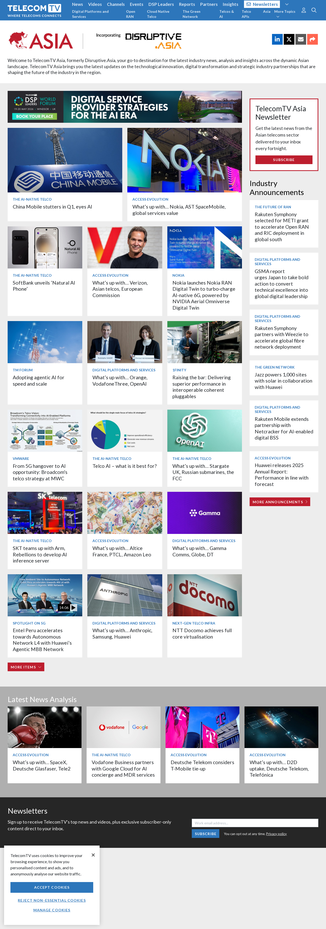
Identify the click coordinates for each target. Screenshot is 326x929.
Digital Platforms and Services (90, 14)
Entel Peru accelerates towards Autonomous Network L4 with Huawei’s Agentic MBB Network (42, 639)
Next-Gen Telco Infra (193, 623)
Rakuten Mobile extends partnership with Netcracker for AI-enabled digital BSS (284, 428)
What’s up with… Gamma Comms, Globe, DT (199, 551)
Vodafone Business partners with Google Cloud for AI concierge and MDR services (123, 768)
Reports (187, 4)
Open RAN (130, 14)
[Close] (93, 855)
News (77, 4)
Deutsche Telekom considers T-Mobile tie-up (202, 765)
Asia (266, 11)
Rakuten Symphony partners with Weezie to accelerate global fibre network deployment (281, 337)
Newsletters (262, 4)
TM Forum (23, 370)
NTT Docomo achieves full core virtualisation (202, 633)
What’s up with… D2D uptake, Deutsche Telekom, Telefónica (279, 768)
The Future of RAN (273, 207)
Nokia (178, 275)
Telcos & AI (226, 14)
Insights (230, 4)
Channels (116, 4)
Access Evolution (150, 199)
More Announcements (280, 502)
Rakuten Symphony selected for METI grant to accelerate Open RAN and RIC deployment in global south (282, 226)
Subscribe (284, 159)
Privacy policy (276, 834)
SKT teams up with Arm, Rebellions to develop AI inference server (40, 554)
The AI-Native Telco (32, 199)
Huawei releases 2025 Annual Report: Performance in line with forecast (281, 474)
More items (26, 667)
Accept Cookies (52, 887)
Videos (95, 4)
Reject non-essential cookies (52, 900)
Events (136, 4)
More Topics (284, 13)
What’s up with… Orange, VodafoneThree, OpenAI (119, 380)
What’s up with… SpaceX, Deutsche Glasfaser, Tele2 (42, 765)
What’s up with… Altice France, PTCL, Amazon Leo (121, 551)
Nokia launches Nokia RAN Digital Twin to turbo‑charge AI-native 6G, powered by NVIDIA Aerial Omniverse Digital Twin (204, 295)
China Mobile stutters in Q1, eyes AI (52, 207)
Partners (209, 4)
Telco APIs (246, 14)
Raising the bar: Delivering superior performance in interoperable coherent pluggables (201, 386)
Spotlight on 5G (29, 623)
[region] (52, 885)
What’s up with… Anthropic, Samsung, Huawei (122, 633)
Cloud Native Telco (158, 14)
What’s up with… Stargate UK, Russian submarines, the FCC (203, 472)
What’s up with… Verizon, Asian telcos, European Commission (120, 289)
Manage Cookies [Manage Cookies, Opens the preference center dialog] (52, 910)
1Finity (179, 370)
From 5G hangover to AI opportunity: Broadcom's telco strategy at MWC (40, 472)
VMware (21, 458)
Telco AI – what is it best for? (124, 466)
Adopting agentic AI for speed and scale (38, 380)
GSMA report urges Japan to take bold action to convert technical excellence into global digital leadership (281, 283)
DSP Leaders (161, 4)
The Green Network (191, 14)
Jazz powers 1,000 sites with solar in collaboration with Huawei (283, 381)
